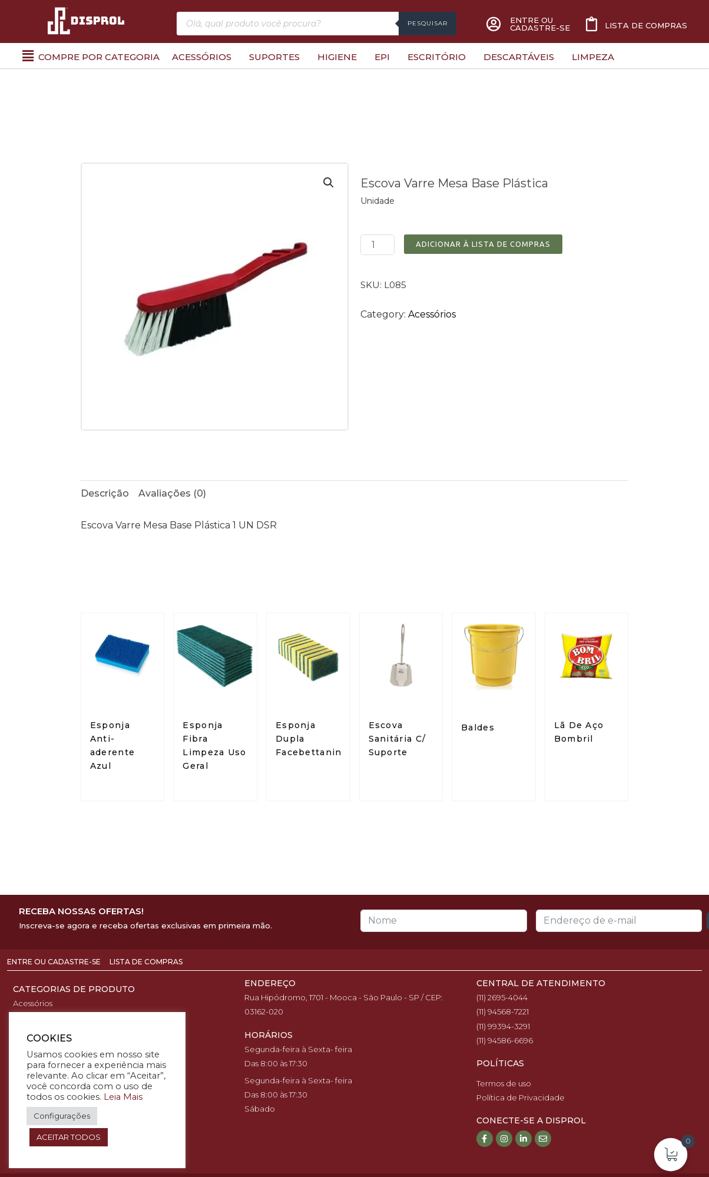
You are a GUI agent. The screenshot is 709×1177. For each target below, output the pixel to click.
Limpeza (593, 56)
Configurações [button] (62, 1115)
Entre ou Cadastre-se (54, 961)
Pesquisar (427, 23)
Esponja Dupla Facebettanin (310, 739)
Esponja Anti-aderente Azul (112, 745)
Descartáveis (518, 56)
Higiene (337, 56)
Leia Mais (123, 1097)
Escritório (436, 56)
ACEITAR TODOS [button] (69, 1137)
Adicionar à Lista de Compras (483, 244)
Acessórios (201, 56)
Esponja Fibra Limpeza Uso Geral (214, 745)
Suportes (274, 56)
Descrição (105, 493)
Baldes (478, 727)
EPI (382, 56)
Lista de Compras (146, 961)
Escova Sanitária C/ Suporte (397, 739)
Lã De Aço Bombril (579, 732)
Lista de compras (646, 25)
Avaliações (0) (172, 493)
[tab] (105, 493)
